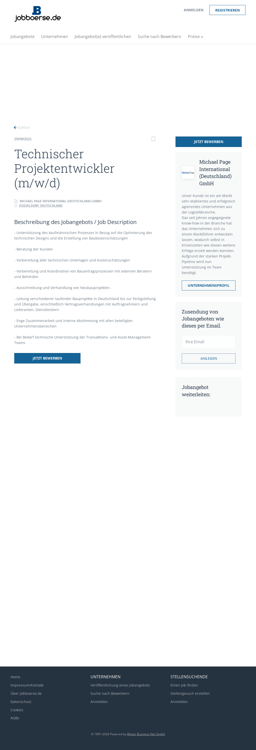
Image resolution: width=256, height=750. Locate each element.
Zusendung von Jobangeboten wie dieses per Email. (203, 318)
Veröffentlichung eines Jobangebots (120, 685)
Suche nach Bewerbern (110, 693)
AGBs (14, 718)
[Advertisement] (128, 81)
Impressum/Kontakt (27, 685)
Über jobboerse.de (26, 693)
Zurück (23, 128)
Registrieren (227, 10)
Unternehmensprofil (209, 285)
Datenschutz (21, 701)
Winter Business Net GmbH (146, 734)
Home (15, 676)
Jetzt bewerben (47, 358)
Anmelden (194, 10)
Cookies (16, 710)
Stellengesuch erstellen (190, 693)
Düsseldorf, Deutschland (40, 206)
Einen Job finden (184, 685)
